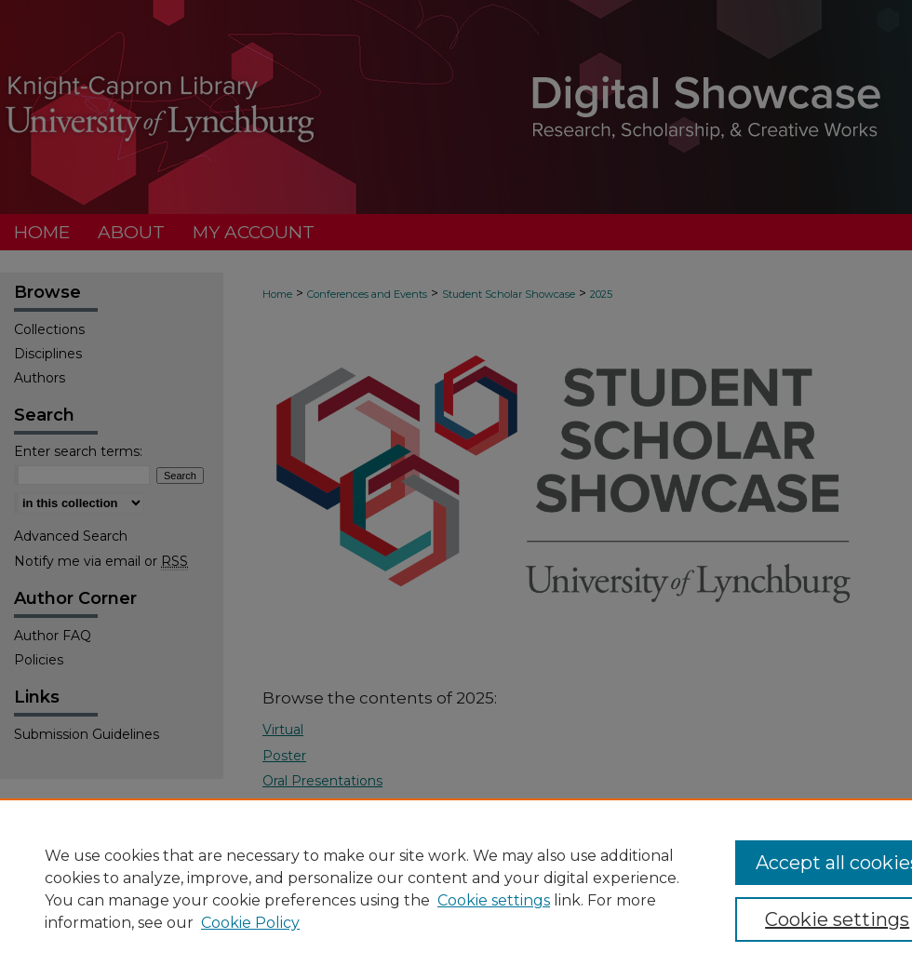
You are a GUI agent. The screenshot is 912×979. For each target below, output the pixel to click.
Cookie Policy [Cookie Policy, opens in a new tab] (250, 923)
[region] (456, 888)
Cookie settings (493, 900)
